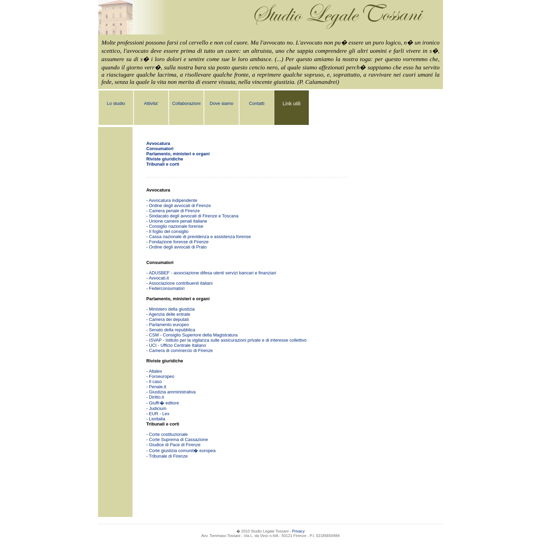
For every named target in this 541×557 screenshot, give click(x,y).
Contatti (257, 103)
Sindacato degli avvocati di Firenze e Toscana (193, 215)
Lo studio (116, 103)
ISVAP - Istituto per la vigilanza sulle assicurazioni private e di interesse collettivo (228, 340)
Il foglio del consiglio (169, 231)
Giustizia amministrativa (172, 391)
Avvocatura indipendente (173, 200)
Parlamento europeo (169, 324)
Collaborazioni (186, 103)
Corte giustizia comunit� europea (182, 450)
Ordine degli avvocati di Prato (178, 247)
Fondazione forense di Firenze (179, 241)
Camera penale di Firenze (174, 210)
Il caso (155, 381)
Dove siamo (221, 103)
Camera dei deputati (169, 319)
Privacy (298, 531)
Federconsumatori (167, 288)
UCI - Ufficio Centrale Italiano (177, 345)
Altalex (155, 371)
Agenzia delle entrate (169, 314)
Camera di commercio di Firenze (181, 350)
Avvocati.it (159, 278)
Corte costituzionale (168, 434)
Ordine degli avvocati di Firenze (180, 205)
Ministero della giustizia (172, 309)
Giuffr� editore (164, 402)
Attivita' (151, 103)
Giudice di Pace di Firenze (174, 444)
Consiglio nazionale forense (176, 226)
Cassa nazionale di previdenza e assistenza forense (200, 236)
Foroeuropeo (161, 376)
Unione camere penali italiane (178, 221)
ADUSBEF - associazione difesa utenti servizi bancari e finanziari (212, 272)
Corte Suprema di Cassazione (178, 439)
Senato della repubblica (172, 329)
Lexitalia (157, 418)
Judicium (158, 408)
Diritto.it (156, 397)
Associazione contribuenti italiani (181, 283)
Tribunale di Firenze (168, 456)
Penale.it (157, 386)
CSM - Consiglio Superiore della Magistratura (193, 335)
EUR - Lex (159, 413)
